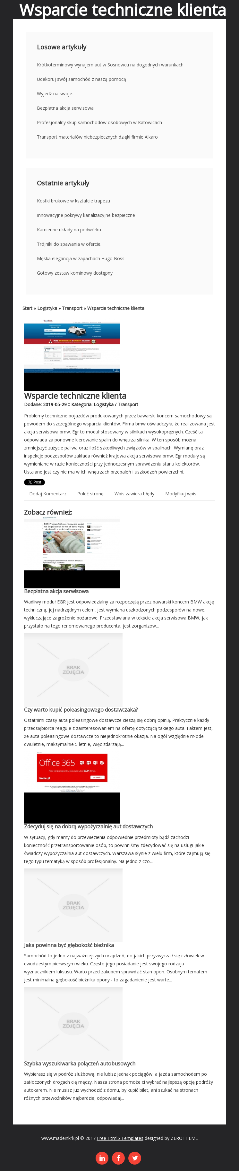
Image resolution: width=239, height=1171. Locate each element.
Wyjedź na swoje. (55, 93)
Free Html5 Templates (120, 1138)
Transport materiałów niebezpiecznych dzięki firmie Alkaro (97, 137)
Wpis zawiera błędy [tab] (134, 494)
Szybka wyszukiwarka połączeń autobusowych (79, 1063)
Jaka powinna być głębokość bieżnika (69, 945)
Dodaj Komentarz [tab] (47, 494)
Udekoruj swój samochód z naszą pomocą (81, 79)
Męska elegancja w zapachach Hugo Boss (80, 258)
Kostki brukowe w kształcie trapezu (73, 201)
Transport (72, 308)
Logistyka (47, 308)
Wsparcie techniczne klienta (115, 308)
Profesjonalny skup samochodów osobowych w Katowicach (99, 122)
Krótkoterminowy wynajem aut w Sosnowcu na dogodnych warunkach (110, 65)
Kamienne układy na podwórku (69, 230)
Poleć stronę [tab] (90, 494)
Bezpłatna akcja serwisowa (65, 108)
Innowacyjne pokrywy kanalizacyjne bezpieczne (86, 215)
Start (27, 308)
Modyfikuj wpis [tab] (180, 494)
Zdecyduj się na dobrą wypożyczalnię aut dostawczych (88, 826)
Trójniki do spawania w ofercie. (69, 244)
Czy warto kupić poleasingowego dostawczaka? (81, 709)
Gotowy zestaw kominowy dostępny (75, 273)
